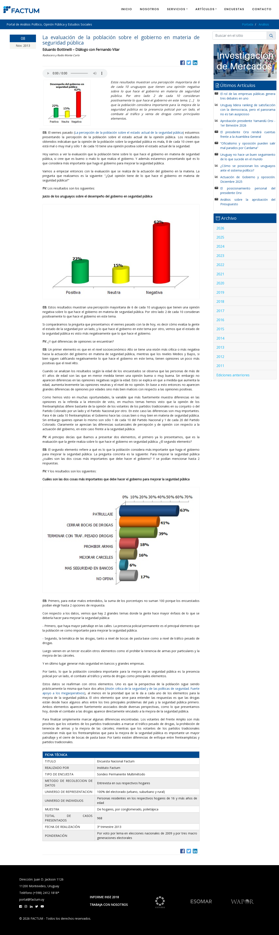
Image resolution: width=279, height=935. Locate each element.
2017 (220, 310)
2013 (220, 347)
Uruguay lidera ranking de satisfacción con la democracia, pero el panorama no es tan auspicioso (247, 109)
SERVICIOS (176, 9)
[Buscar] (239, 35)
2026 (220, 228)
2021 (220, 274)
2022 (220, 264)
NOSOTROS (149, 9)
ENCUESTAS (234, 9)
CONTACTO (262, 9)
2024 (220, 246)
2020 (220, 283)
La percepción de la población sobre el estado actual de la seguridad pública (129, 132)
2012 (220, 356)
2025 (220, 237)
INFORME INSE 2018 (104, 897)
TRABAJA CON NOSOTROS (109, 905)
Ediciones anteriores (233, 375)
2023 (220, 255)
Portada (247, 24)
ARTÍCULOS (205, 9)
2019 (220, 292)
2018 (220, 301)
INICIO (126, 9)
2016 (220, 320)
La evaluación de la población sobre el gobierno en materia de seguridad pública (121, 40)
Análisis (264, 24)
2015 (220, 329)
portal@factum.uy (31, 899)
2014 (220, 338)
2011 (220, 365)
